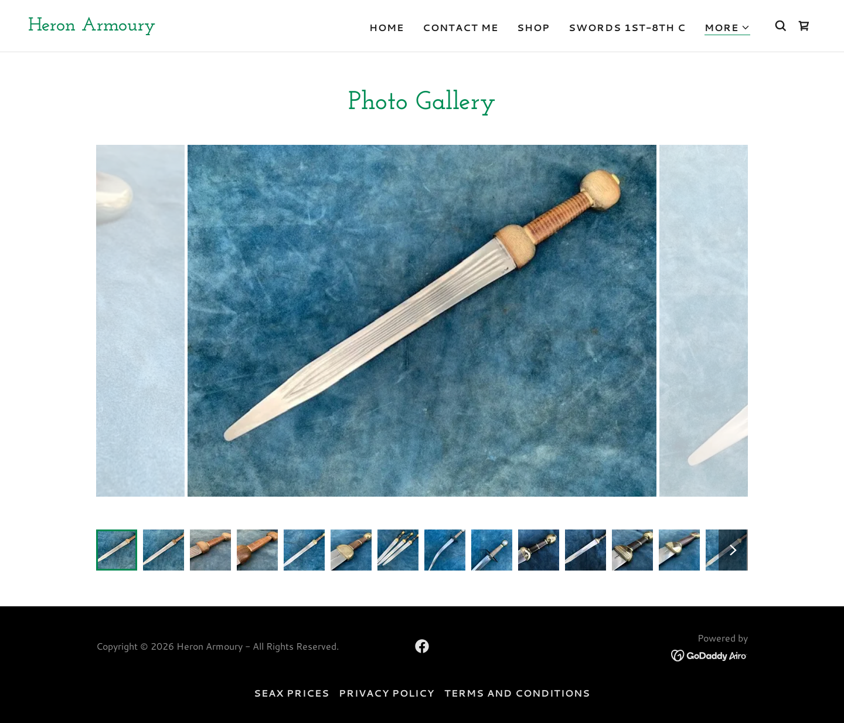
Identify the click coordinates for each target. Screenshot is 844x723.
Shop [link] (533, 27)
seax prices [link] (291, 693)
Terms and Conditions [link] (517, 693)
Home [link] (386, 27)
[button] (727, 28)
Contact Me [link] (460, 27)
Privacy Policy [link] (386, 693)
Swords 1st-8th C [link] (627, 27)
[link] (91, 26)
